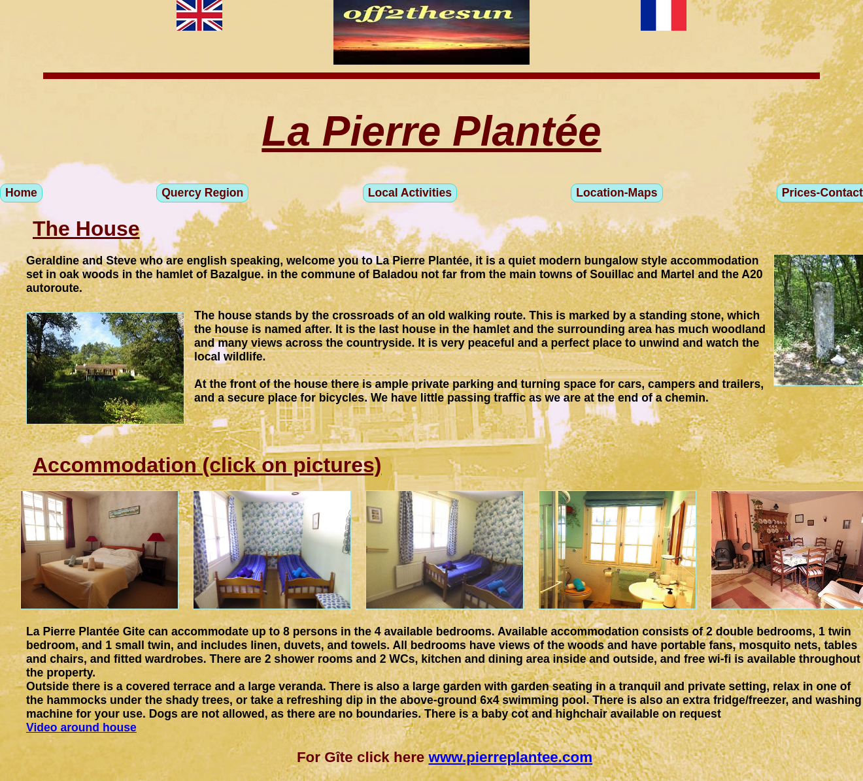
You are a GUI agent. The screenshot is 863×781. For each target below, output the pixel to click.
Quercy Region (202, 192)
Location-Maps (616, 192)
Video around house (81, 727)
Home (21, 192)
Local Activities (410, 192)
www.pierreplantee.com (511, 757)
